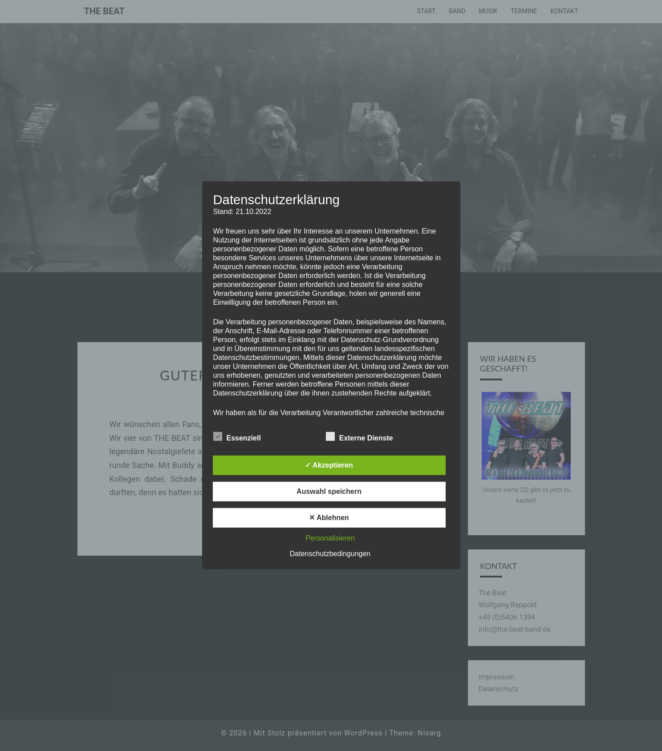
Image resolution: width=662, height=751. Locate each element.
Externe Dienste (359, 437)
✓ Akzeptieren (329, 465)
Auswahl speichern (328, 491)
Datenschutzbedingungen (330, 553)
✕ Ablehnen (329, 517)
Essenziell (237, 437)
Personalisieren (329, 538)
